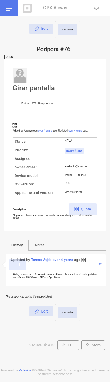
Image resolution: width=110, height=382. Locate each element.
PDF (71, 345)
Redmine (25, 370)
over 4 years (45, 130)
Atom (96, 345)
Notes (40, 245)
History (17, 245)
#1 (101, 265)
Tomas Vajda (41, 260)
